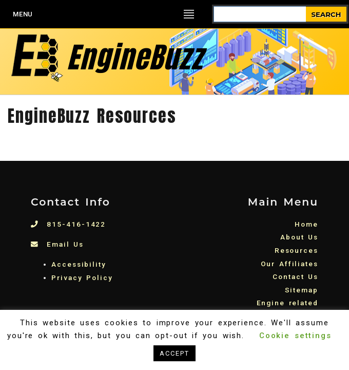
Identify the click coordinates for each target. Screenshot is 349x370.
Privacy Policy (81, 277)
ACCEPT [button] (174, 353)
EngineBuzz (105, 57)
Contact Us (295, 276)
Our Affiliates (289, 264)
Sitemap (301, 290)
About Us (299, 237)
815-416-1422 (68, 224)
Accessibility (78, 264)
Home (306, 224)
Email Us (57, 244)
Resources (296, 250)
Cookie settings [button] (295, 335)
